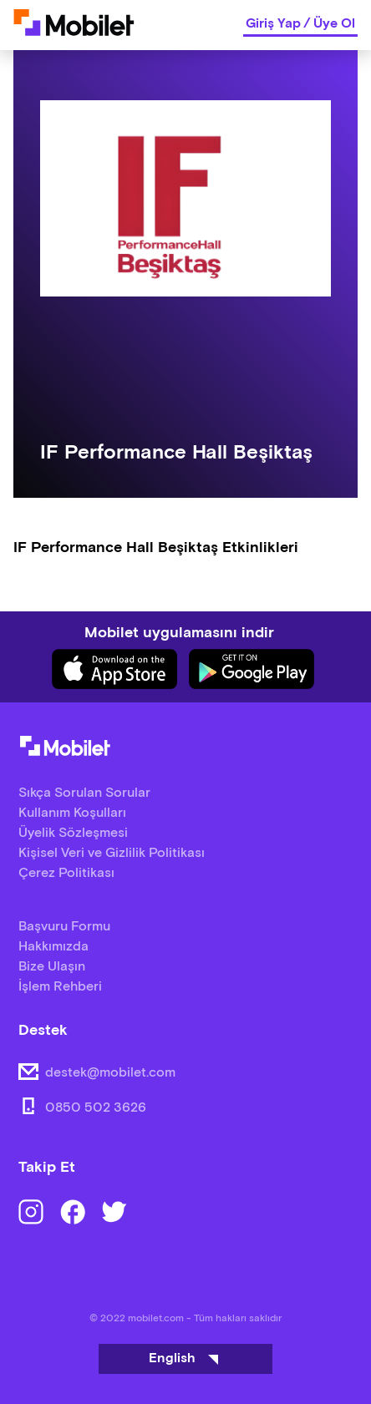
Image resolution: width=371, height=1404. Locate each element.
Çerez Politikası (66, 873)
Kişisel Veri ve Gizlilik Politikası (111, 853)
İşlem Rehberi (60, 987)
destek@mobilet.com (110, 1073)
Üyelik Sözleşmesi (73, 833)
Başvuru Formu (64, 926)
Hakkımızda (53, 946)
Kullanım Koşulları (72, 813)
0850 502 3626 (95, 1108)
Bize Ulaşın (51, 967)
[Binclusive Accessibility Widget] (37, 1352)
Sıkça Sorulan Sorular (84, 793)
